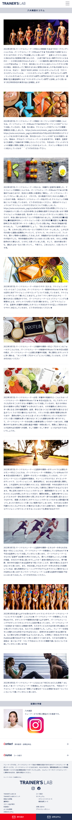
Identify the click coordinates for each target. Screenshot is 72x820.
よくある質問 (8, 809)
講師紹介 (6, 801)
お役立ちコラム (8, 812)
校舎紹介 (6, 807)
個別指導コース (43, 801)
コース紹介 (39, 794)
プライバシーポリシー (43, 809)
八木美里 (28, 710)
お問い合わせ (40, 807)
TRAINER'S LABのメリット (12, 796)
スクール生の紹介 (9, 804)
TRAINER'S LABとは (10, 794)
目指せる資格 (8, 799)
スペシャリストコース (45, 799)
